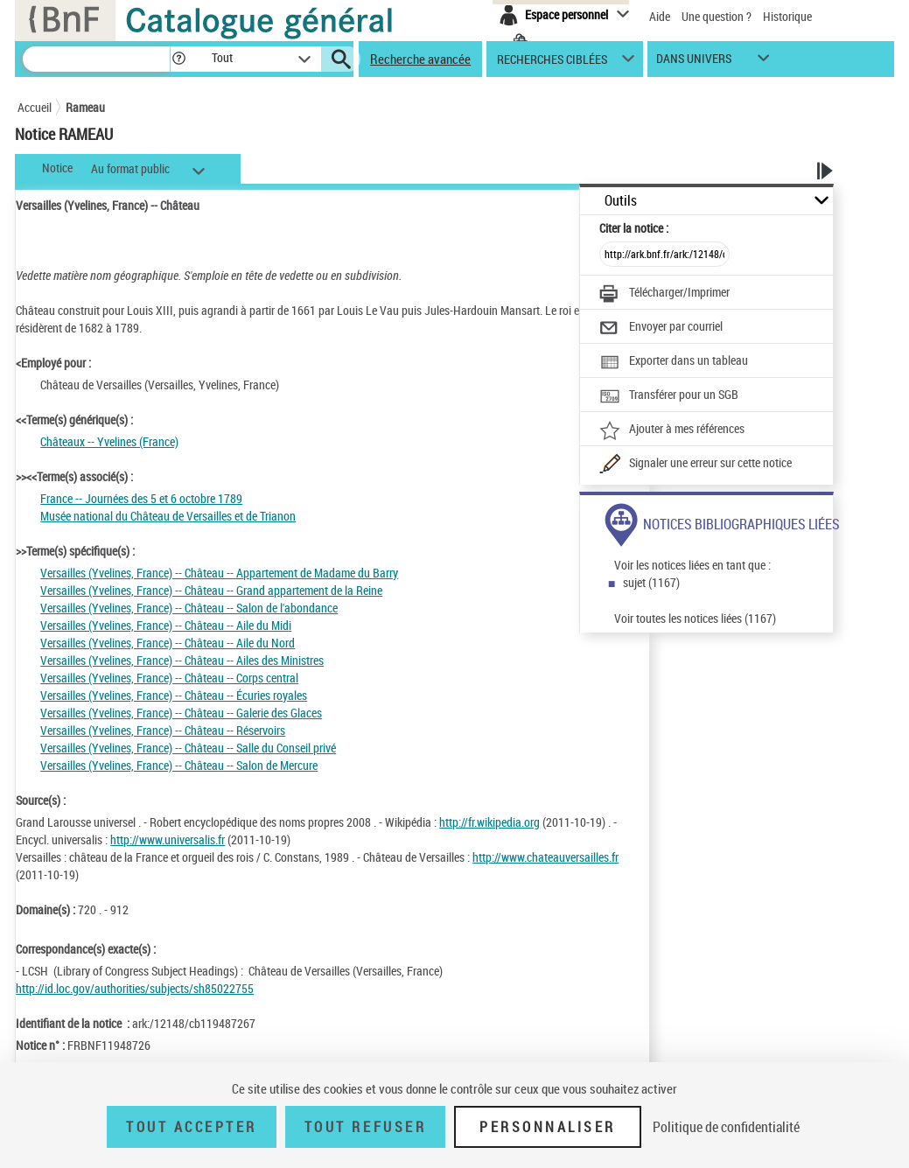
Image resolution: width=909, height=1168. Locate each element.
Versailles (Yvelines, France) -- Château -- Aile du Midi (165, 625)
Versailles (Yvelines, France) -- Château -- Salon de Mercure (179, 765)
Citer (633, 228)
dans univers (693, 62)
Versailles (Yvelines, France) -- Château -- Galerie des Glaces (181, 712)
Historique (787, 16)
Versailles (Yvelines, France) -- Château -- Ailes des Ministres (182, 660)
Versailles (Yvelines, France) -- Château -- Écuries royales (173, 695)
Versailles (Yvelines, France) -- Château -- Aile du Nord (167, 642)
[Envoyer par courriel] (661, 328)
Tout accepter (191, 1127)
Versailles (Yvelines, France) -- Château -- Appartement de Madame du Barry (219, 572)
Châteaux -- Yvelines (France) (109, 441)
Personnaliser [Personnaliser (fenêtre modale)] (547, 1127)
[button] (178, 59)
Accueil (34, 107)
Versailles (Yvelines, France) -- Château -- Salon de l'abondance (189, 607)
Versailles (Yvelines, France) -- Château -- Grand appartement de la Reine (211, 590)
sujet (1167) (651, 582)
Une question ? (717, 16)
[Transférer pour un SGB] (668, 396)
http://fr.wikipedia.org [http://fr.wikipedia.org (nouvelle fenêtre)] (489, 822)
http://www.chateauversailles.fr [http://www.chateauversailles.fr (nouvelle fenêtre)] (545, 857)
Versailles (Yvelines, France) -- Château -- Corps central (169, 677)
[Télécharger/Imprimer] (664, 293)
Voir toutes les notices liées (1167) (695, 618)
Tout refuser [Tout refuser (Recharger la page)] (365, 1127)
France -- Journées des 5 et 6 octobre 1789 (141, 498)
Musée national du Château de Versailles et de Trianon (168, 515)
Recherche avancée (420, 58)
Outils (621, 201)
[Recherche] (96, 59)
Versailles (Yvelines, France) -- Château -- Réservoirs (162, 730)
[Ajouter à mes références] (672, 430)
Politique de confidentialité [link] (726, 1127)
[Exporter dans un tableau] (673, 362)
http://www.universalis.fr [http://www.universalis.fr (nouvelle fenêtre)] (167, 839)
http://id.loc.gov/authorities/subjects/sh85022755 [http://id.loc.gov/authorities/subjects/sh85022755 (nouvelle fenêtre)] (135, 988)
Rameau (85, 107)
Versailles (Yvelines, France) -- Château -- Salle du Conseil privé (188, 747)
